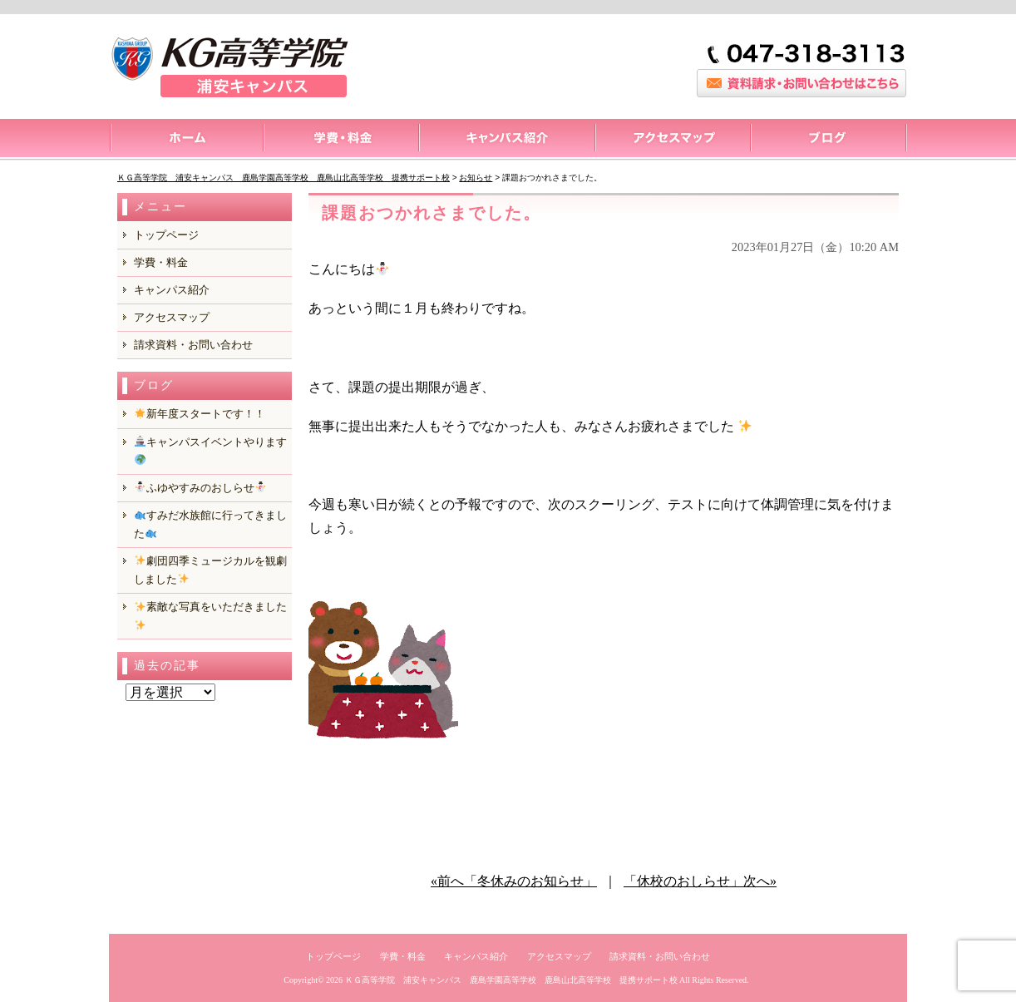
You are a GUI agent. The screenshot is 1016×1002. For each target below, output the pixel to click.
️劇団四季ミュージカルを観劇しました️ (210, 570)
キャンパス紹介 (506, 139)
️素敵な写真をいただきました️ (211, 614)
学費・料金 (161, 262)
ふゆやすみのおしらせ (200, 487)
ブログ (828, 139)
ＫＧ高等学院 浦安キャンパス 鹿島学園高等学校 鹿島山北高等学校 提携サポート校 (511, 980)
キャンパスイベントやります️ (211, 450)
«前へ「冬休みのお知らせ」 (514, 881)
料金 (340, 139)
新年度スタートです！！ (200, 413)
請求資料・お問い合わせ (193, 344)
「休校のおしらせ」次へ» (700, 881)
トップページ (186, 139)
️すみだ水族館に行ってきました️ (210, 524)
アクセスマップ (672, 139)
